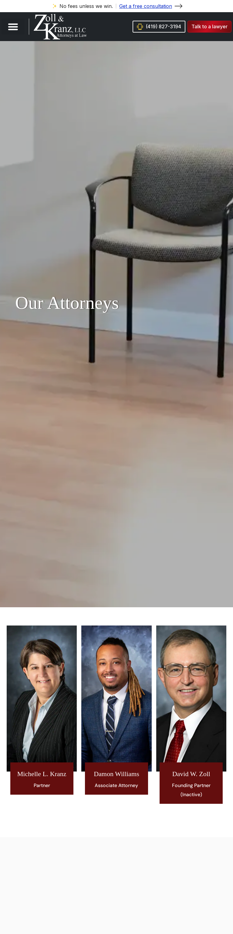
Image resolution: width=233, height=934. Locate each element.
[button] (13, 27)
